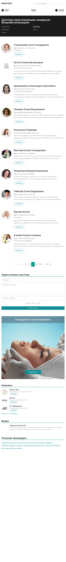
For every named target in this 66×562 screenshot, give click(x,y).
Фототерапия (6, 448)
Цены (35, 30)
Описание (5, 27)
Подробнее (33, 372)
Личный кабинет (56, 10)
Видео (4, 32)
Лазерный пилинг (40, 446)
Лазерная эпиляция (8, 446)
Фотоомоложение (53, 446)
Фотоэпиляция (16, 448)
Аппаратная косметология (10, 443)
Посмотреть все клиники (9, 413)
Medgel (7, 3)
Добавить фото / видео (33, 303)
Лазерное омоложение (24, 446)
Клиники (5, 30)
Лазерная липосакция (29, 443)
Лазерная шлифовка (45, 443)
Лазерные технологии (17, 425)
